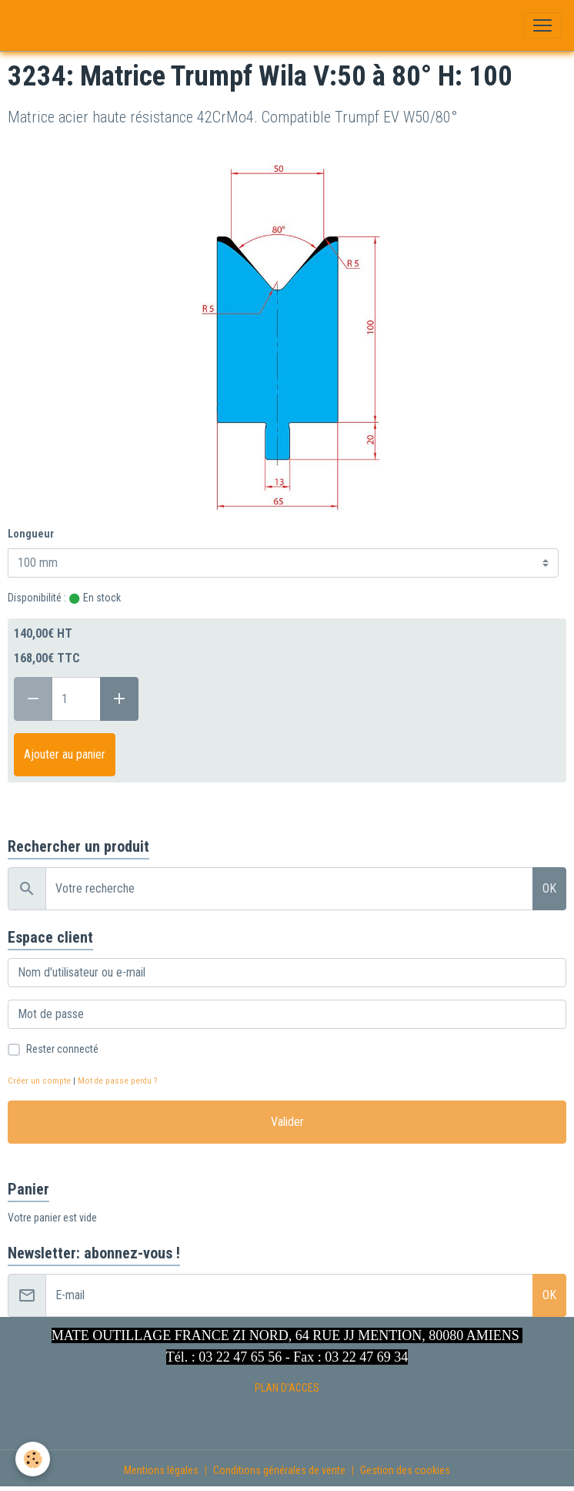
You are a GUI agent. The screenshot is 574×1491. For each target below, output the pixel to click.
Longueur (31, 534)
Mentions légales (161, 1470)
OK (549, 888)
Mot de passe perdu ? (117, 1081)
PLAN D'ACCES (287, 1388)
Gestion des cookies (405, 1470)
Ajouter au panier (64, 754)
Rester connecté (62, 1049)
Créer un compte (39, 1081)
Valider (287, 1121)
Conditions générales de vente (279, 1470)
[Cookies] (32, 1459)
